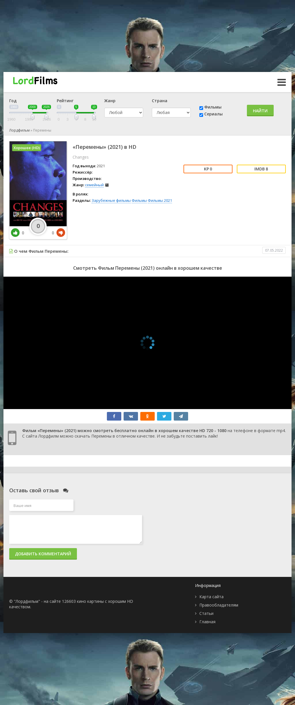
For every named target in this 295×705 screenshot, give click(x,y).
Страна (159, 100)
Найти (260, 110)
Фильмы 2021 (160, 200)
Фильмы (213, 107)
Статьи (206, 613)
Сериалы (213, 114)
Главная (207, 621)
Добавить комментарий (43, 553)
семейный (94, 184)
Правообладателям (218, 605)
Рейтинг (65, 100)
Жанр (110, 100)
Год (13, 100)
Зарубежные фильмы (111, 200)
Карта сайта (211, 596)
